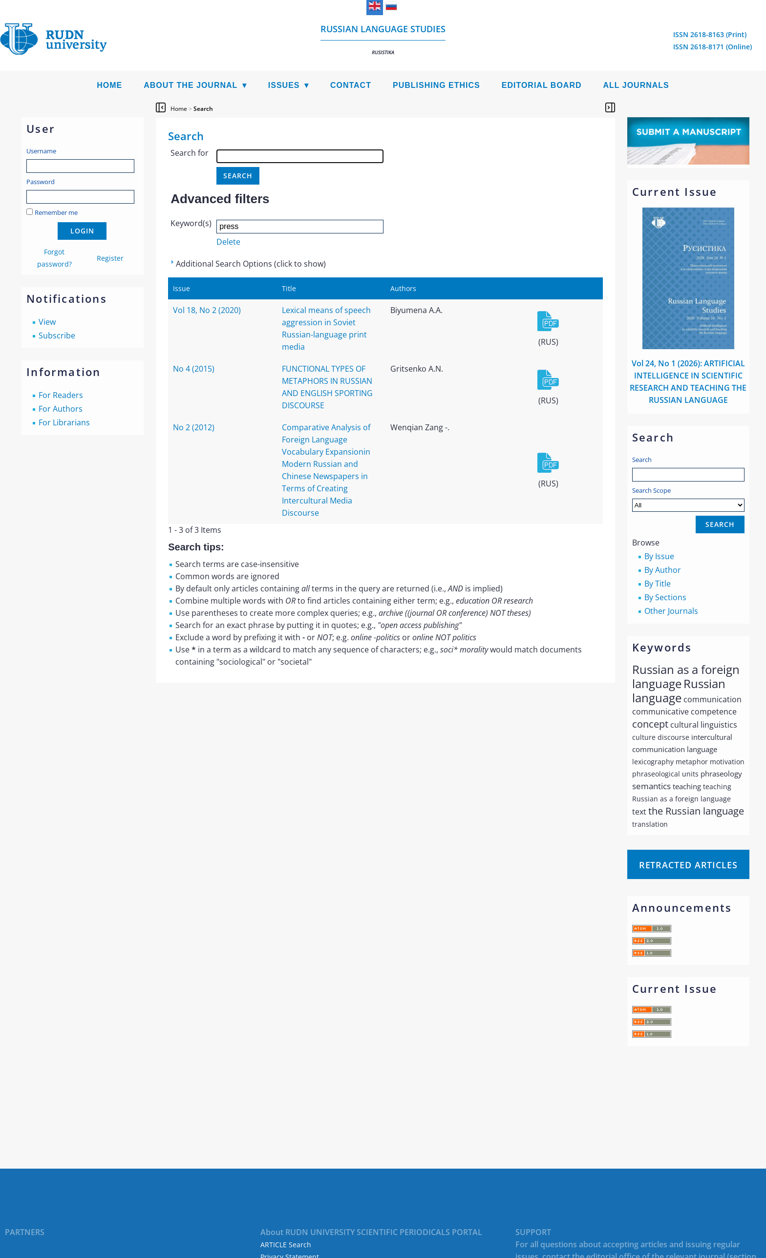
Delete (228, 241)
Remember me (56, 212)
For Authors (61, 408)
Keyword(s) (191, 223)
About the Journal (190, 85)
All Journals (636, 85)
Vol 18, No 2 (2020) (207, 310)
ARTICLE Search (285, 1244)
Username (41, 151)
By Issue (659, 556)
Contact (350, 85)
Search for (189, 152)
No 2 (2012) (193, 427)
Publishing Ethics (436, 85)
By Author (662, 570)
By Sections (665, 597)
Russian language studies (383, 39)
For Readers (61, 395)
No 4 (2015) (193, 368)
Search (642, 459)
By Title (657, 583)
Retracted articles (688, 865)
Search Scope (688, 499)
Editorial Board (542, 85)
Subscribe (57, 335)
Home (109, 85)
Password (40, 181)
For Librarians (64, 422)
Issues (284, 85)
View (47, 321)
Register (110, 258)
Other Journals (671, 611)
